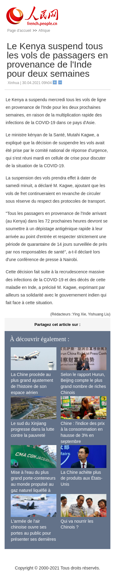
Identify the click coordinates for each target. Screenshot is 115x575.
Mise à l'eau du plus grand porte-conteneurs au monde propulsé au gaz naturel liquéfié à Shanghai (33, 484)
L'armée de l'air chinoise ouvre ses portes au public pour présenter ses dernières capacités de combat (33, 533)
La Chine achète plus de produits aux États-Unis (81, 478)
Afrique (44, 30)
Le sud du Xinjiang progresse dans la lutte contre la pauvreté (32, 429)
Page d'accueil (19, 30)
